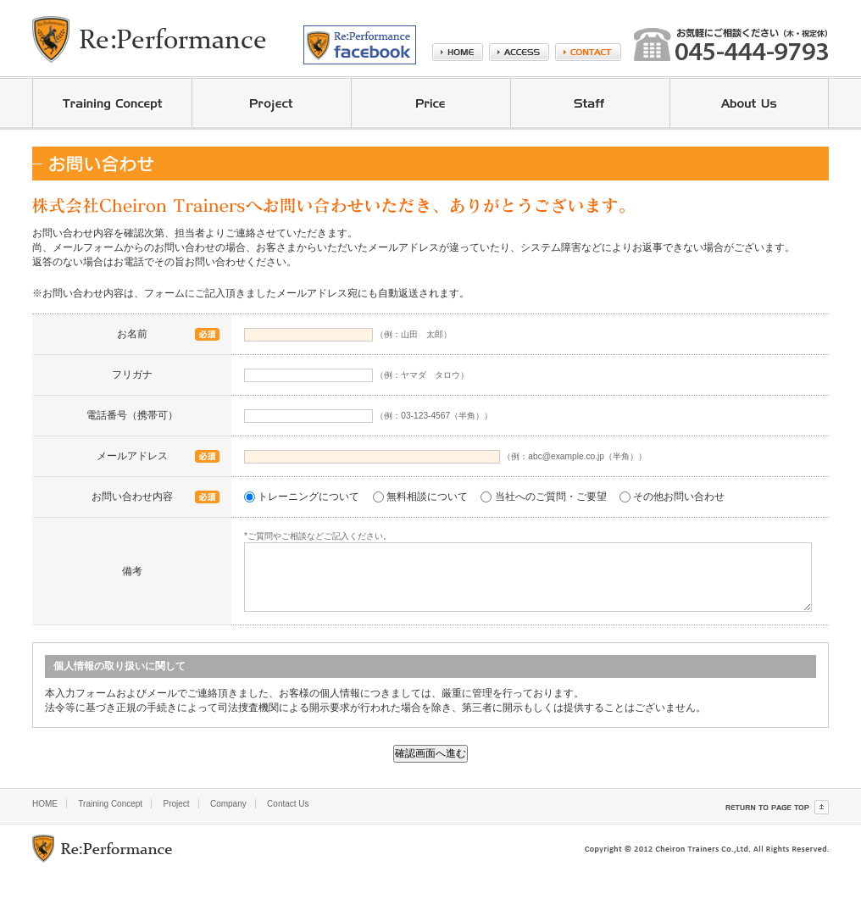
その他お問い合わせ (679, 496)
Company (228, 803)
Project (176, 803)
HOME (45, 803)
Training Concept (110, 803)
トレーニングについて (308, 496)
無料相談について (427, 496)
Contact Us (287, 803)
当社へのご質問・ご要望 (551, 496)
